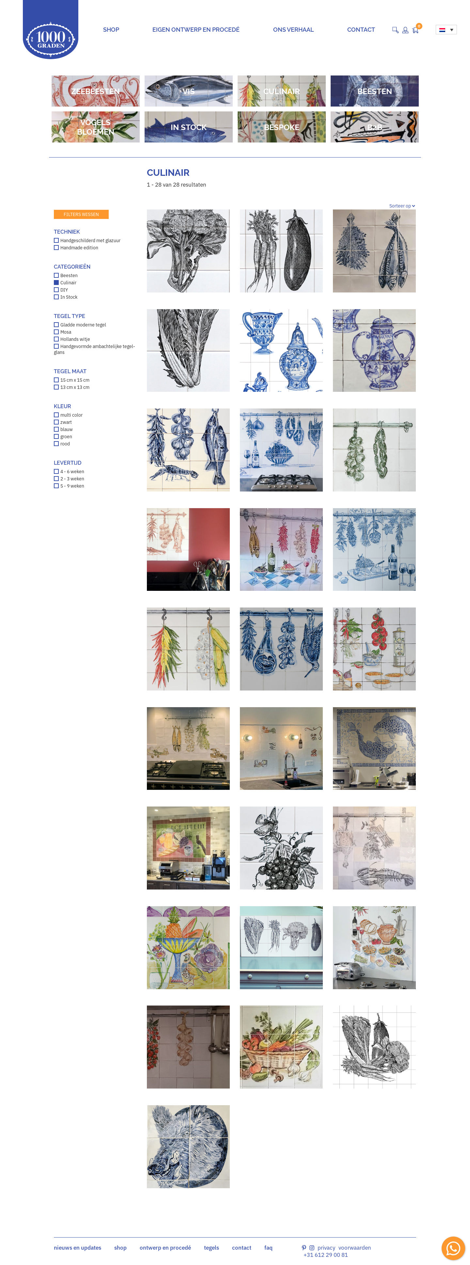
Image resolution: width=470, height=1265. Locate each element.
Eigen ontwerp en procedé (196, 29)
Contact (361, 29)
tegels (211, 1247)
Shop (111, 29)
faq (268, 1247)
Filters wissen (81, 214)
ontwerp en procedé (165, 1247)
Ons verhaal (293, 29)
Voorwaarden (354, 1247)
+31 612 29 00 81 (326, 1254)
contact (241, 1247)
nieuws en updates (77, 1247)
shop (120, 1247)
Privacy (326, 1247)
